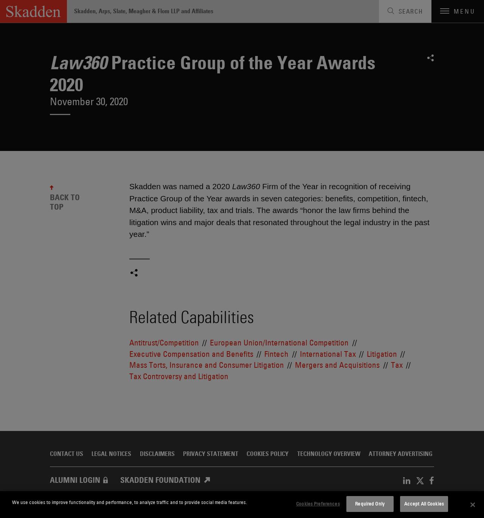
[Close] (472, 504)
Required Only (370, 504)
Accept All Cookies (424, 504)
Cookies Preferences (318, 504)
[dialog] (242, 504)
